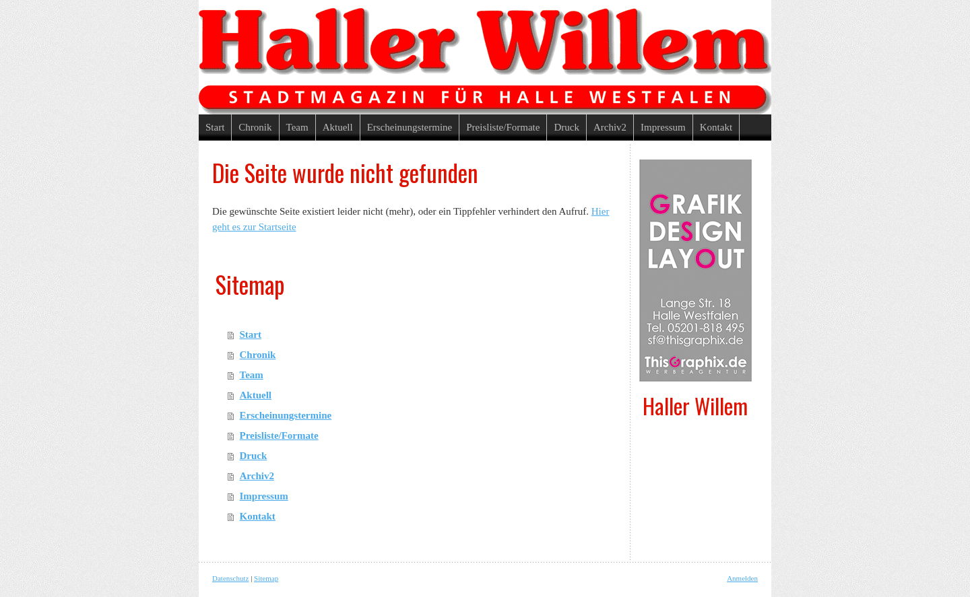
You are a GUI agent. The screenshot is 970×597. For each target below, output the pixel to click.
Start (251, 334)
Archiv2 (257, 475)
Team (251, 375)
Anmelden (742, 578)
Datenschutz (230, 578)
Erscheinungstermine (286, 415)
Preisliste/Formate (279, 435)
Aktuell (256, 395)
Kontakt (258, 516)
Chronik (258, 354)
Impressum (264, 496)
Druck (253, 455)
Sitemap (266, 578)
